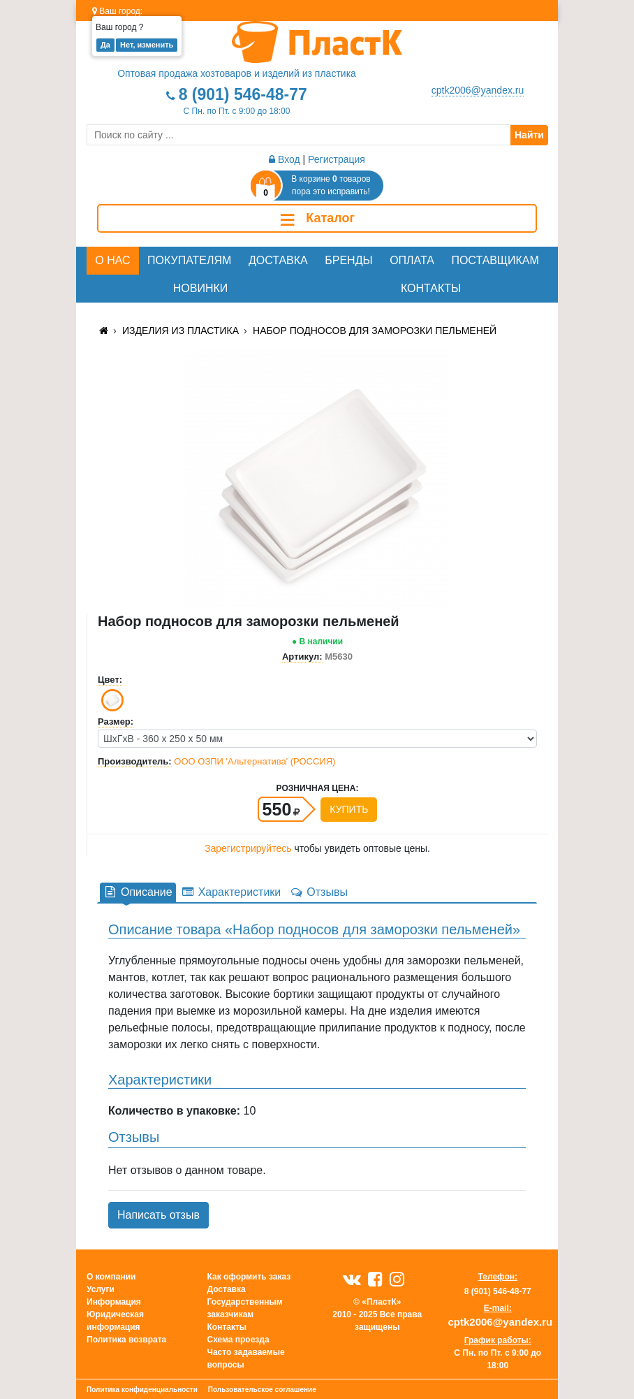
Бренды (348, 260)
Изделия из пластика (180, 330)
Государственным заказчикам (245, 1308)
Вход (284, 159)
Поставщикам (494, 260)
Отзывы (318, 892)
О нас (112, 260)
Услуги (101, 1289)
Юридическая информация (115, 1321)
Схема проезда (238, 1339)
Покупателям (189, 260)
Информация (114, 1302)
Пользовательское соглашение (262, 1389)
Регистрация (336, 159)
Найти (529, 134)
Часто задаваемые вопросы (246, 1358)
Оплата (412, 260)
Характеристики (231, 892)
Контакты (431, 288)
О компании (111, 1277)
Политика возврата (126, 1339)
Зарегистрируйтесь (248, 848)
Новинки (200, 288)
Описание (137, 892)
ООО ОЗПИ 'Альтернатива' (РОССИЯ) (254, 761)
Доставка (278, 260)
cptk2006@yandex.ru (478, 90)
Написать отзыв (158, 1215)
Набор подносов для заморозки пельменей (374, 330)
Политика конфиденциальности (142, 1389)
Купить (349, 809)
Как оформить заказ (249, 1277)
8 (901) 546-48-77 (243, 94)
